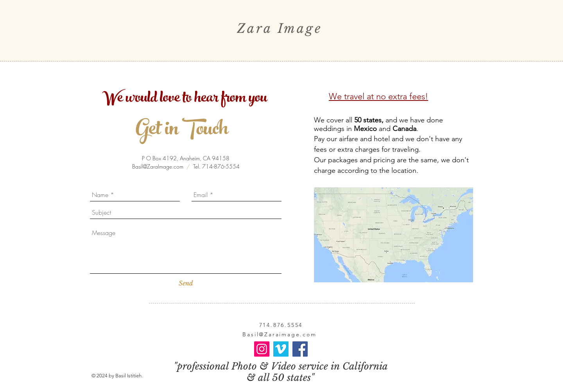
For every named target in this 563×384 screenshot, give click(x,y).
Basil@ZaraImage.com (157, 166)
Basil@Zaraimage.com (279, 334)
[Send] (186, 283)
